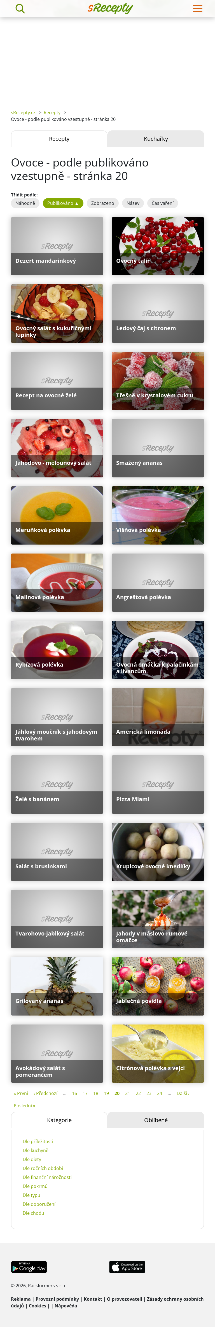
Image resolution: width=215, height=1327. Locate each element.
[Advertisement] (107, 59)
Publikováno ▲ (63, 203)
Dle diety (32, 1159)
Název (133, 203)
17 (85, 1093)
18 (95, 1093)
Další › (183, 1093)
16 (74, 1093)
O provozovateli (124, 1299)
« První (21, 1093)
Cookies (37, 1306)
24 (159, 1093)
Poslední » (24, 1106)
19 (106, 1093)
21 (127, 1093)
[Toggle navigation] (197, 8)
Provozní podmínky (57, 1299)
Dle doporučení (39, 1204)
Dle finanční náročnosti (47, 1177)
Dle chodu (33, 1213)
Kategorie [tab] (59, 1120)
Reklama (21, 1299)
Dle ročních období (43, 1168)
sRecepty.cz (23, 112)
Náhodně (25, 203)
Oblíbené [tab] (156, 1120)
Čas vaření (163, 203)
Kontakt (93, 1299)
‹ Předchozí (45, 1093)
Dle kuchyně (35, 1150)
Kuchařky (156, 138)
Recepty (52, 112)
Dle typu (31, 1195)
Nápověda (66, 1306)
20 (117, 1093)
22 (138, 1093)
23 (148, 1093)
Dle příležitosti (38, 1141)
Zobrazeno (102, 203)
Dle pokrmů (35, 1186)
